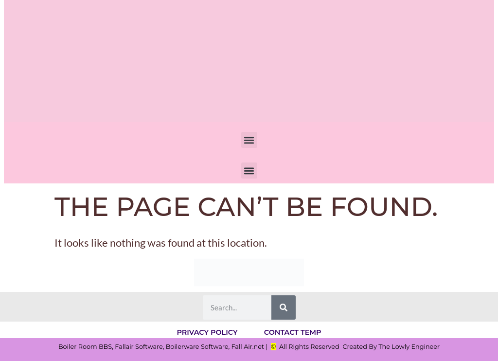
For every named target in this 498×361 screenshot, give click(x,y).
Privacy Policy (206, 331)
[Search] (283, 307)
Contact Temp (294, 331)
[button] (249, 140)
